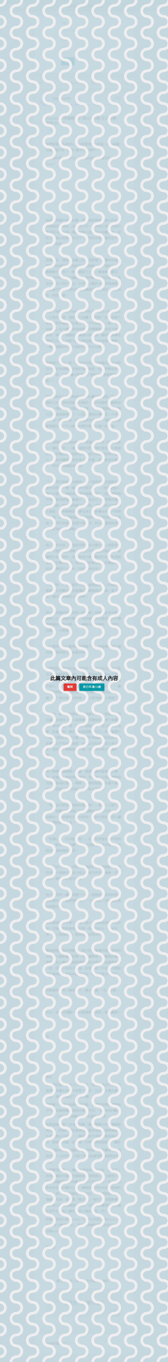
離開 (70, 687)
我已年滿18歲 (92, 687)
